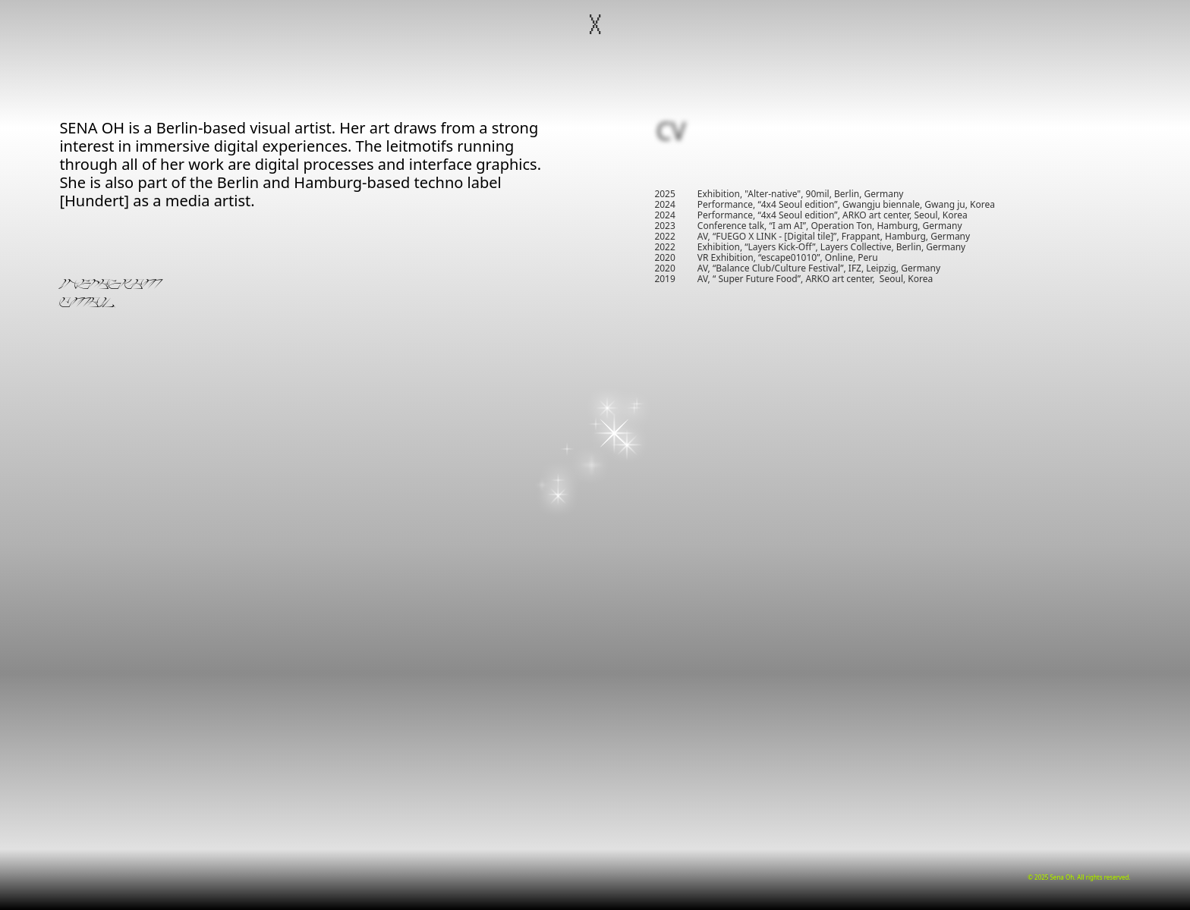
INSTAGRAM (110, 286)
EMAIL (87, 304)
